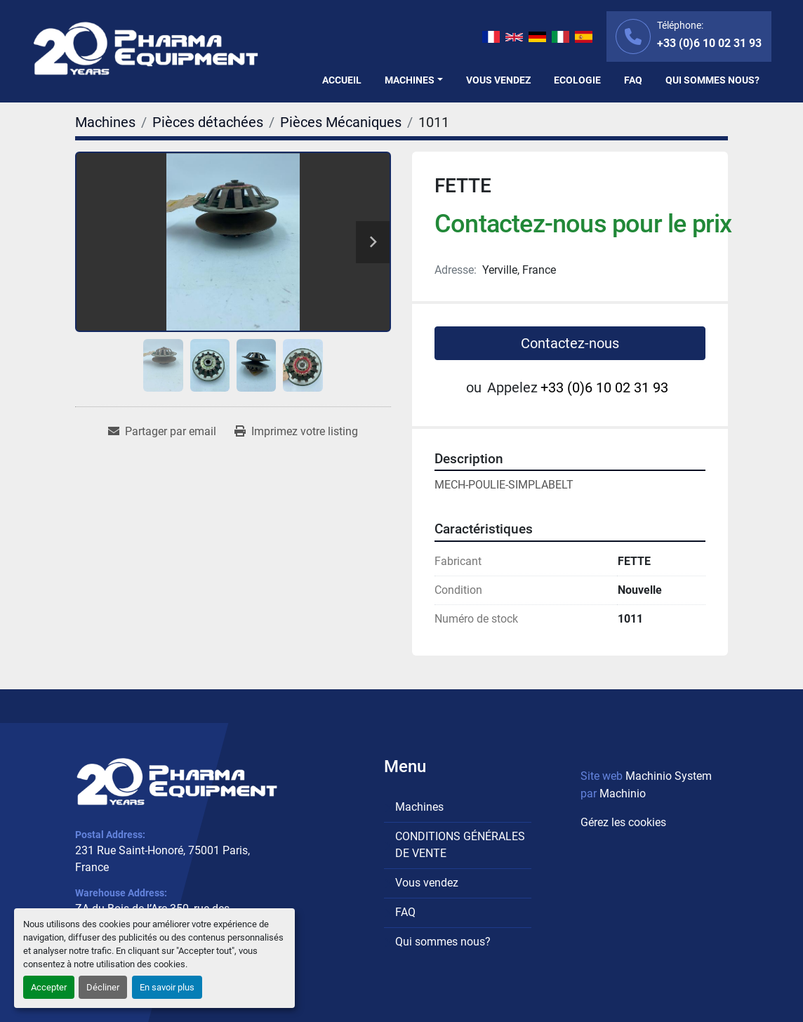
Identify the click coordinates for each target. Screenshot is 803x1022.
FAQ (633, 80)
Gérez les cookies (623, 822)
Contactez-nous (570, 343)
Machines (409, 80)
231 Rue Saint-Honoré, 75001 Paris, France (162, 859)
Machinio (622, 793)
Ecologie (577, 80)
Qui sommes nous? (712, 80)
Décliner (102, 987)
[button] (414, 80)
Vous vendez (498, 80)
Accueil (341, 80)
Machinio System (668, 776)
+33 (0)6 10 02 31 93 (709, 43)
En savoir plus (167, 987)
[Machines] (105, 122)
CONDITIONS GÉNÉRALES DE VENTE (460, 845)
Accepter (49, 987)
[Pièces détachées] (207, 122)
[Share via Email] (162, 431)
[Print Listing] (296, 431)
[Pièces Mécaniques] (340, 122)
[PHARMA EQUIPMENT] (177, 782)
